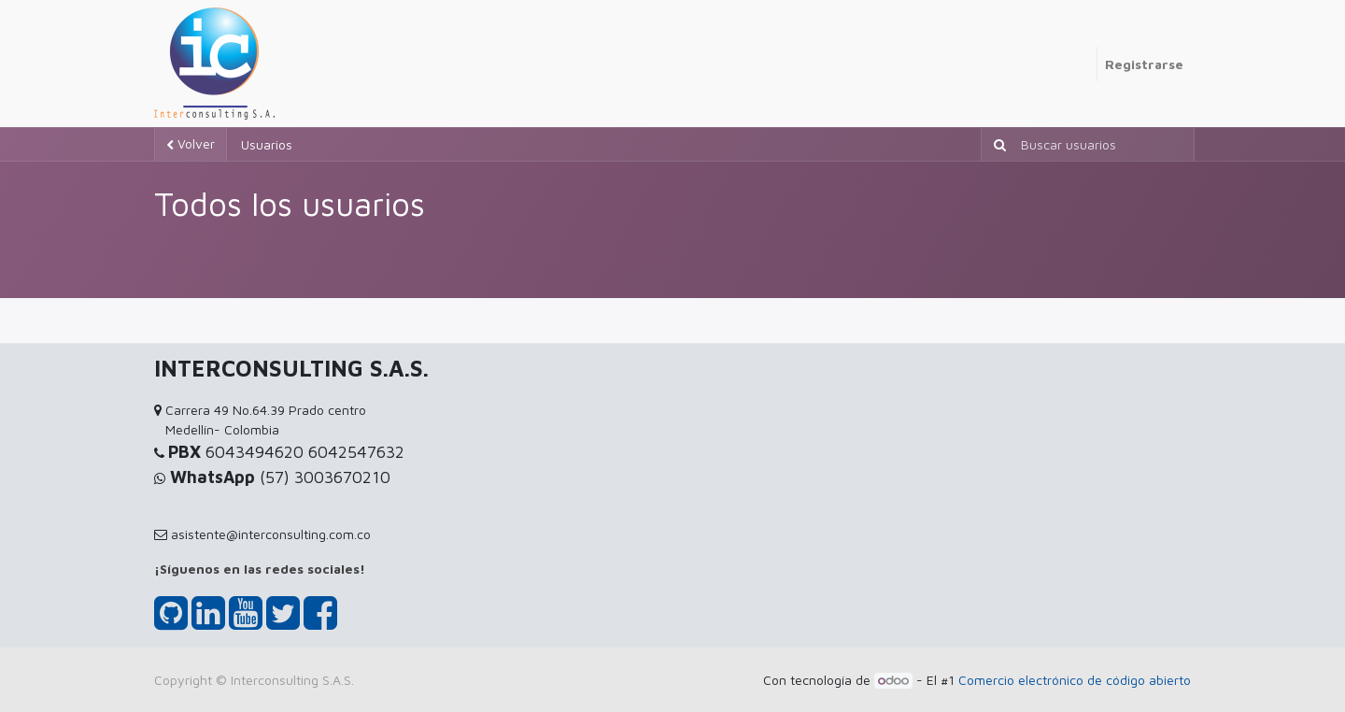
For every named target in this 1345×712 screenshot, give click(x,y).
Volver (190, 143)
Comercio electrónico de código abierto (1074, 680)
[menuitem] (1089, 54)
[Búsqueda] (996, 144)
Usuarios (266, 144)
